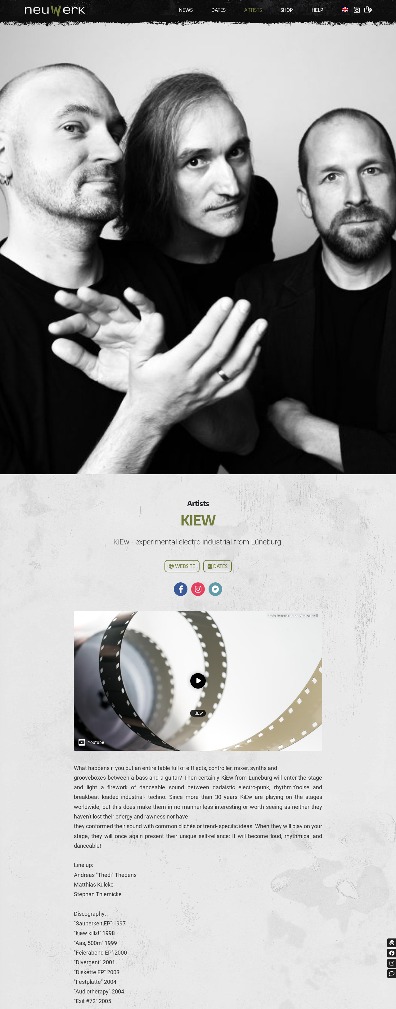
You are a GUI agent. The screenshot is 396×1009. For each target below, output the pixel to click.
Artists (253, 10)
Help (317, 10)
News (186, 10)
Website (182, 566)
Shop (287, 10)
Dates (218, 10)
